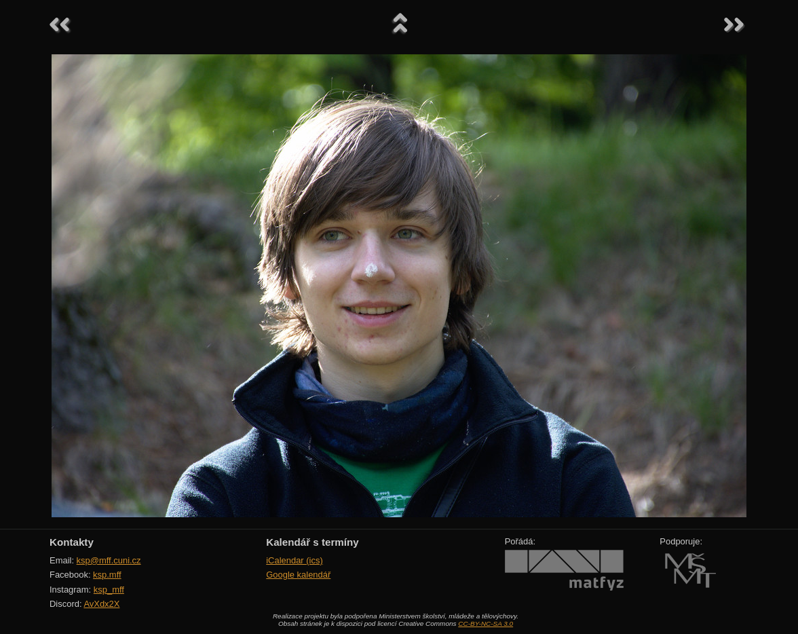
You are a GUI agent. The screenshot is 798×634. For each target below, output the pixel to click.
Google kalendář (298, 575)
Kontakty (72, 542)
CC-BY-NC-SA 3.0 (485, 623)
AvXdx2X (101, 604)
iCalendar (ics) (294, 560)
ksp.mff (107, 575)
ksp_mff (109, 589)
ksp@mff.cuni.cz (109, 560)
